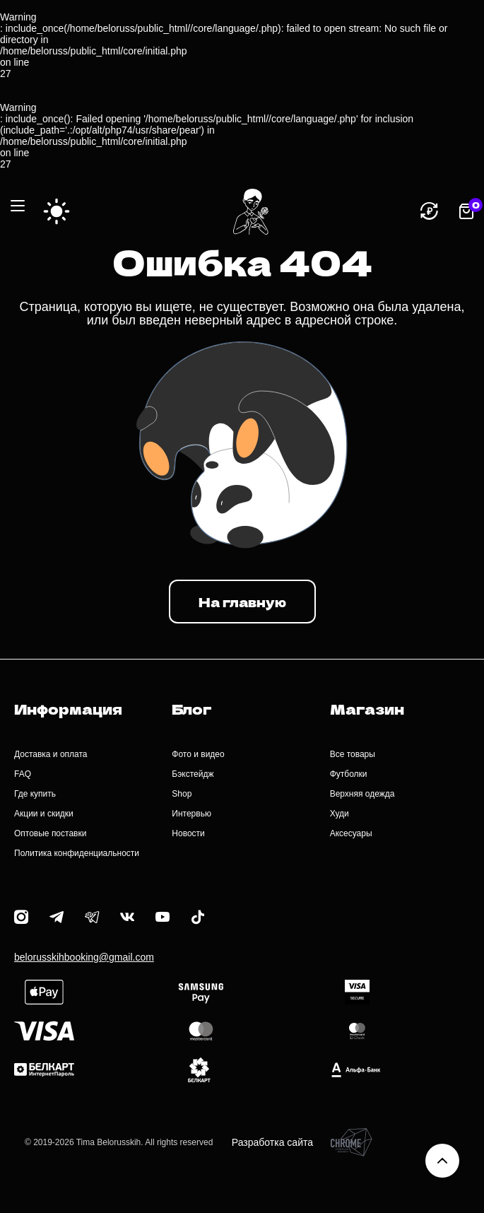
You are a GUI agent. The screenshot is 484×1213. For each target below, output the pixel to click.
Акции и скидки (43, 814)
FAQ (22, 774)
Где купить (35, 794)
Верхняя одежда (362, 794)
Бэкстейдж (192, 774)
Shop (181, 794)
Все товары (352, 754)
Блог (191, 708)
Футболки (348, 774)
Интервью (191, 814)
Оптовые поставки (50, 833)
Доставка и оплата (51, 754)
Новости (188, 833)
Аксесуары (351, 833)
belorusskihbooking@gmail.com (84, 957)
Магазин (367, 708)
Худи (339, 814)
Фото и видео (198, 754)
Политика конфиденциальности (76, 853)
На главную (242, 601)
